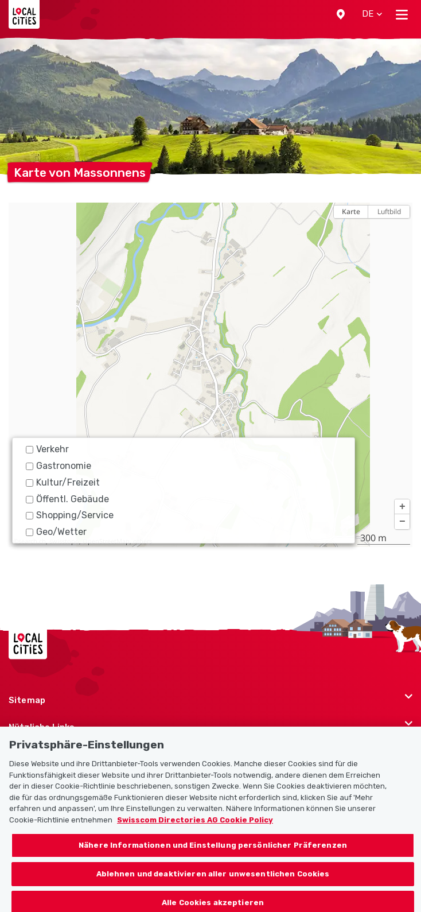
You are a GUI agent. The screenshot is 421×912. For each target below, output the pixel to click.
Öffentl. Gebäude (67, 499)
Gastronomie (58, 465)
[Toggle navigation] (401, 14)
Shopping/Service (70, 515)
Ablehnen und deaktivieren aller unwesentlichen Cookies (213, 879)
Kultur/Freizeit (63, 482)
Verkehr (47, 449)
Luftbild (389, 211)
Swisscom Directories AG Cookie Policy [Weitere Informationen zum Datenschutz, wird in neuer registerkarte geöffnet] (195, 825)
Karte (351, 211)
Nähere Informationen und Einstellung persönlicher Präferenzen (213, 851)
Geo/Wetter (56, 531)
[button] (341, 14)
